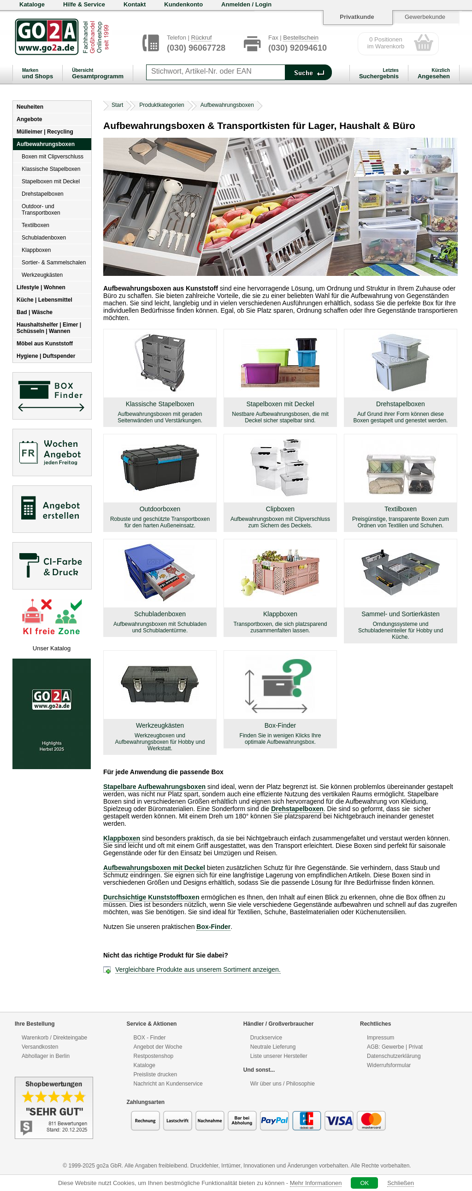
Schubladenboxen (44, 237)
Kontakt (135, 4)
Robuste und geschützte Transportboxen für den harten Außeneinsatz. (160, 522)
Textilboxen (35, 225)
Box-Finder (280, 725)
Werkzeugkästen (42, 275)
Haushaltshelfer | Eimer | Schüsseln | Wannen (49, 327)
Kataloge (32, 4)
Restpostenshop (154, 1056)
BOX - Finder (150, 1037)
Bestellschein (301, 37)
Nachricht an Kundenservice (168, 1083)
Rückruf (201, 37)
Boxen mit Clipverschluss (52, 156)
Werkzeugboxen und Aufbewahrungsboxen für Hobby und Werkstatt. (160, 742)
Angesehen (434, 74)
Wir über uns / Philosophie (282, 1083)
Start (117, 105)
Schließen (400, 1182)
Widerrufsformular (389, 1065)
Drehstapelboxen (43, 194)
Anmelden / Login (246, 4)
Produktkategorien (161, 105)
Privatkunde (357, 16)
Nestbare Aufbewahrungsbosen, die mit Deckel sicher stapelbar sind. (280, 417)
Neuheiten (30, 107)
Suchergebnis (379, 74)
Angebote (29, 119)
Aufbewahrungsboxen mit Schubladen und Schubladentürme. (159, 627)
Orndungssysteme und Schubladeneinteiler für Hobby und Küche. (400, 630)
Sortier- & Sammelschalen (54, 262)
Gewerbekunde (425, 16)
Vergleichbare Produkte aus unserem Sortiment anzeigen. (198, 969)
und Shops (37, 74)
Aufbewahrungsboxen (46, 144)
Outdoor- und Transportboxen (41, 209)
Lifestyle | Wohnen (41, 287)
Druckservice (266, 1037)
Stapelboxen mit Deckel (51, 181)
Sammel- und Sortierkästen (400, 614)
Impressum (380, 1037)
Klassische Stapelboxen (51, 169)
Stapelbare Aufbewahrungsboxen (154, 786)
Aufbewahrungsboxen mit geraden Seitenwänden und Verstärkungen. (160, 417)
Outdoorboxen (160, 509)
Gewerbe (393, 1047)
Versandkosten (40, 1047)
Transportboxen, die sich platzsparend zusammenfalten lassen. (280, 627)
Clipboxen (280, 509)
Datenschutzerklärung (394, 1056)
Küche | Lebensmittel (44, 300)
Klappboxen (36, 250)
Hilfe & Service (84, 4)
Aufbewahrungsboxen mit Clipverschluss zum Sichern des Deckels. (280, 522)
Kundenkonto (183, 4)
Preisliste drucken (155, 1074)
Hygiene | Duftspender (46, 356)
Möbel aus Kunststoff (45, 343)
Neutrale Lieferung (273, 1047)
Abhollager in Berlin (46, 1056)
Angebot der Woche (158, 1047)
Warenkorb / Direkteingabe (54, 1037)
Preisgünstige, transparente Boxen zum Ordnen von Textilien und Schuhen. (400, 522)
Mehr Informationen (316, 1182)
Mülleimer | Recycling (45, 131)
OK (364, 1182)
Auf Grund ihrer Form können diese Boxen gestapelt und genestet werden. (401, 417)
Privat (415, 1047)
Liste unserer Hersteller (278, 1056)
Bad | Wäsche (35, 312)
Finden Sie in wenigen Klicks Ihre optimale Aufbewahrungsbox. (280, 738)
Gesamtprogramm (98, 74)
